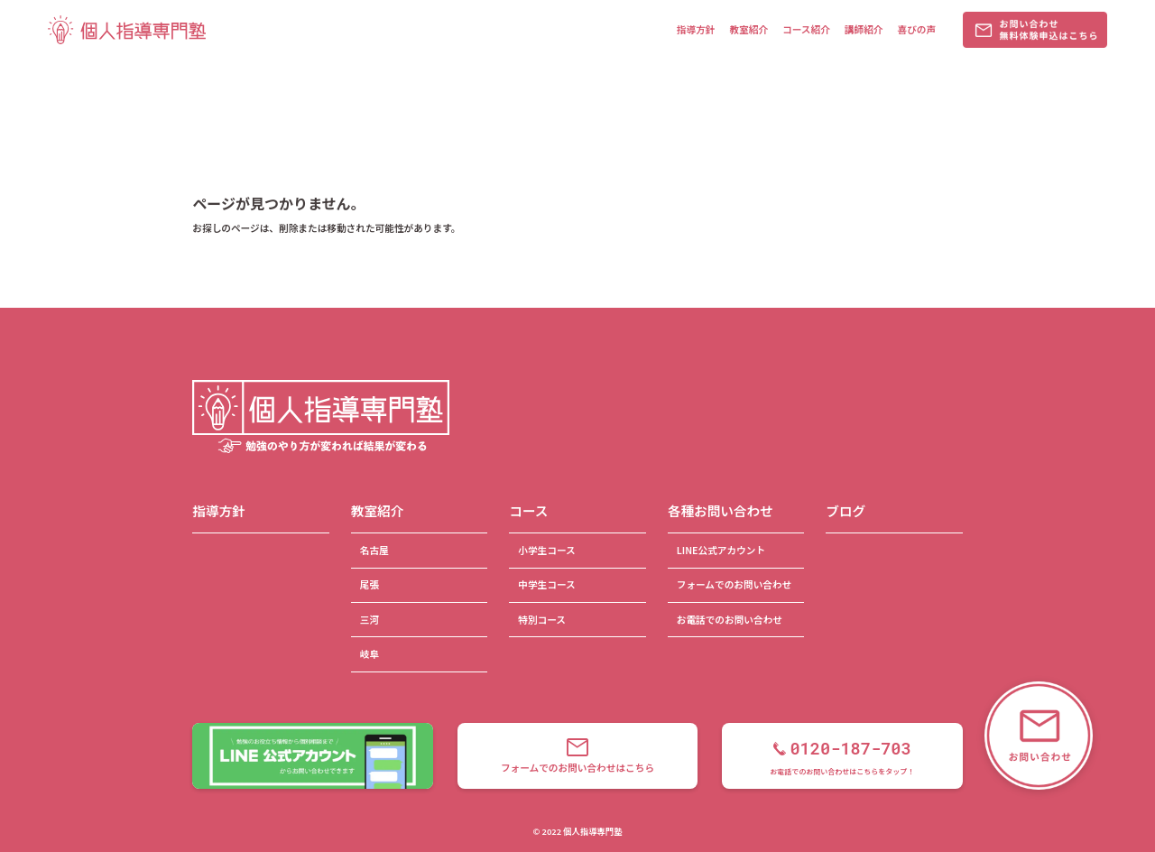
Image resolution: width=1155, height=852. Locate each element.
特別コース (542, 619)
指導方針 (696, 29)
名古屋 (374, 550)
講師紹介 (864, 29)
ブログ (845, 510)
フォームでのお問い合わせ (734, 584)
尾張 (369, 584)
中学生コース (546, 584)
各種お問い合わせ (720, 510)
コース (528, 510)
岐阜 (369, 654)
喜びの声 (916, 29)
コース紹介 (806, 29)
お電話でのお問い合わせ (729, 619)
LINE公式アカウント (721, 550)
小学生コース (546, 550)
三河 (369, 619)
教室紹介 (748, 29)
